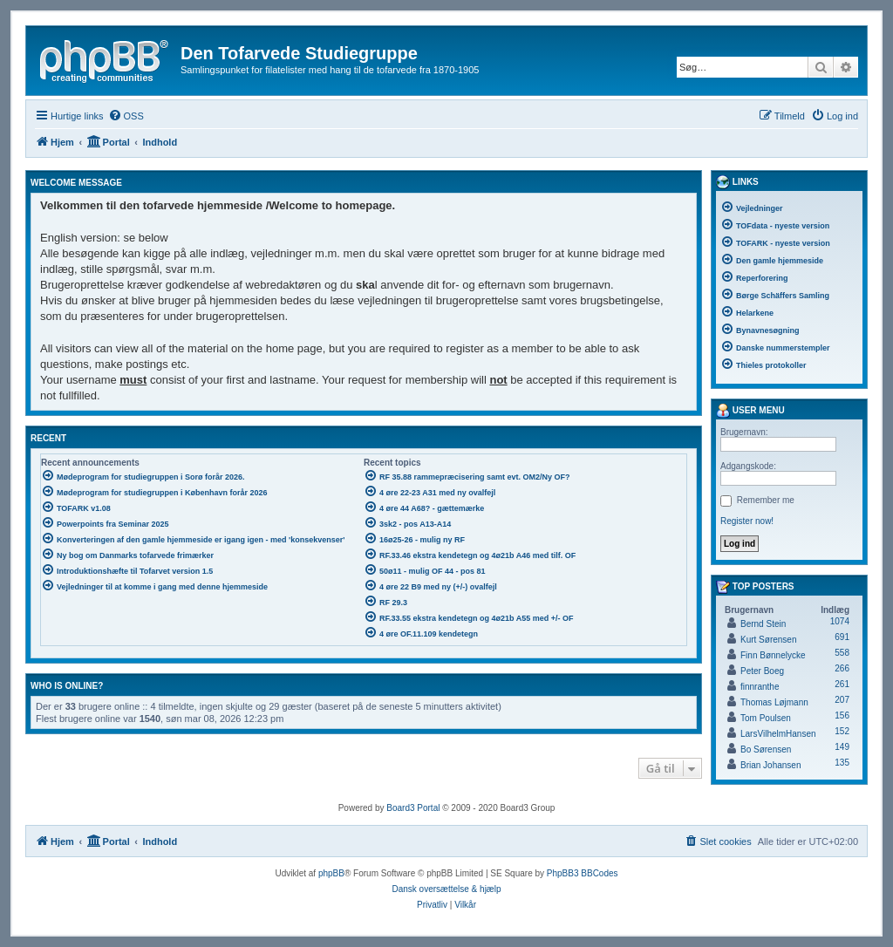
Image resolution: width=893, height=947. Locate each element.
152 (842, 731)
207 (842, 700)
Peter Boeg (762, 671)
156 (842, 715)
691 (842, 637)
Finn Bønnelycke (772, 655)
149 (842, 747)
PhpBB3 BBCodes (582, 873)
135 (842, 762)
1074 (839, 621)
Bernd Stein (763, 624)
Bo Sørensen (765, 749)
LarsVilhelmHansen (778, 734)
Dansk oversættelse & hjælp (446, 889)
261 (842, 684)
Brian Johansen (770, 765)
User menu (750, 411)
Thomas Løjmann (774, 702)
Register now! (747, 521)
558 (842, 652)
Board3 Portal (413, 808)
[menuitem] (126, 116)
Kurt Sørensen (768, 639)
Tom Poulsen (765, 718)
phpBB (331, 873)
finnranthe (759, 687)
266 (842, 668)
